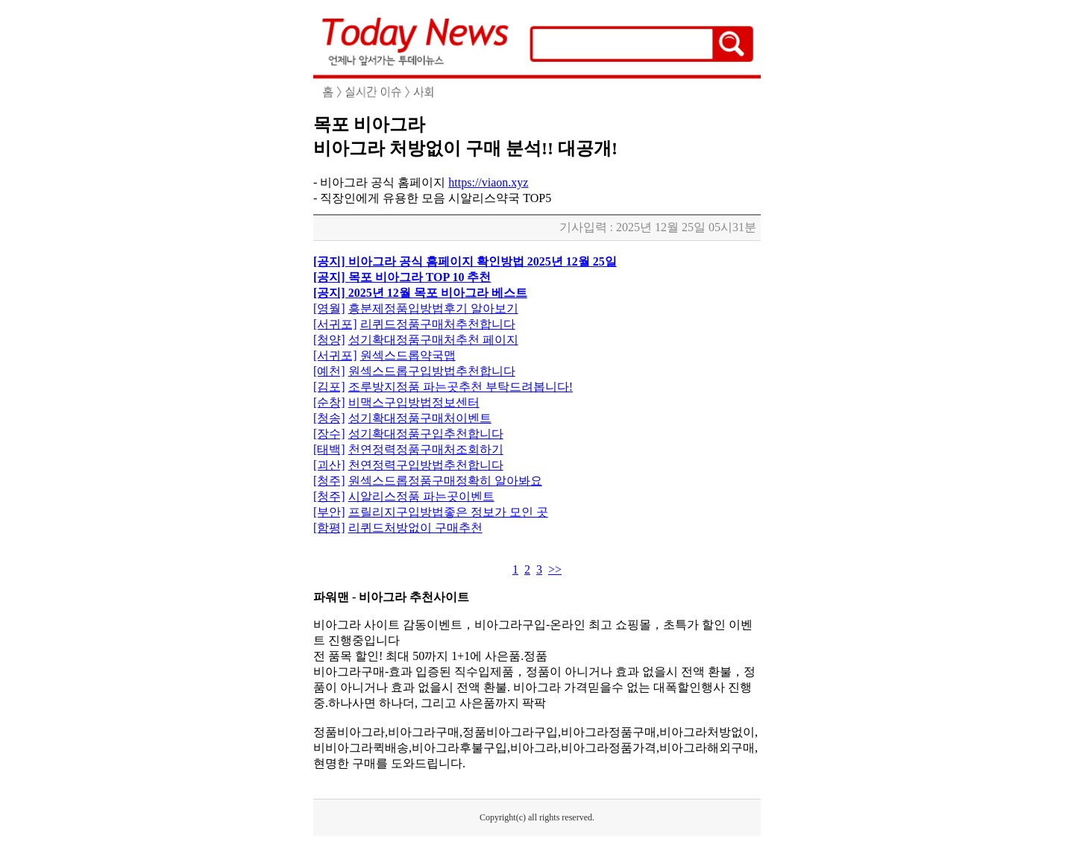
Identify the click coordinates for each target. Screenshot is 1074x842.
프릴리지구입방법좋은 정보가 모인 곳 (448, 512)
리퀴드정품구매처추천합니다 (437, 324)
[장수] (329, 433)
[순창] (329, 402)
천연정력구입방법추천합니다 (425, 465)
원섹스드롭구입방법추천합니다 (431, 371)
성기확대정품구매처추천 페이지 (433, 339)
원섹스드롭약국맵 (408, 355)
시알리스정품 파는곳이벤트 (421, 496)
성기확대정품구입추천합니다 (425, 433)
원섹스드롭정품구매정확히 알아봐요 (445, 480)
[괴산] (329, 465)
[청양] (329, 339)
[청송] (329, 418)
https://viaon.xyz (488, 182)
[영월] (329, 308)
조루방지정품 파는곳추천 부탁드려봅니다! (460, 386)
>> (555, 569)
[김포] (329, 386)
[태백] (329, 449)
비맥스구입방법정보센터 (414, 402)
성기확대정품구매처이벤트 (420, 418)
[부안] (329, 512)
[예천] (329, 371)
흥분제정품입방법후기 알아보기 (433, 308)
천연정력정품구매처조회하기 (425, 449)
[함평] (329, 527)
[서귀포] (335, 324)
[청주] (329, 480)
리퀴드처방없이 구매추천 (415, 527)
